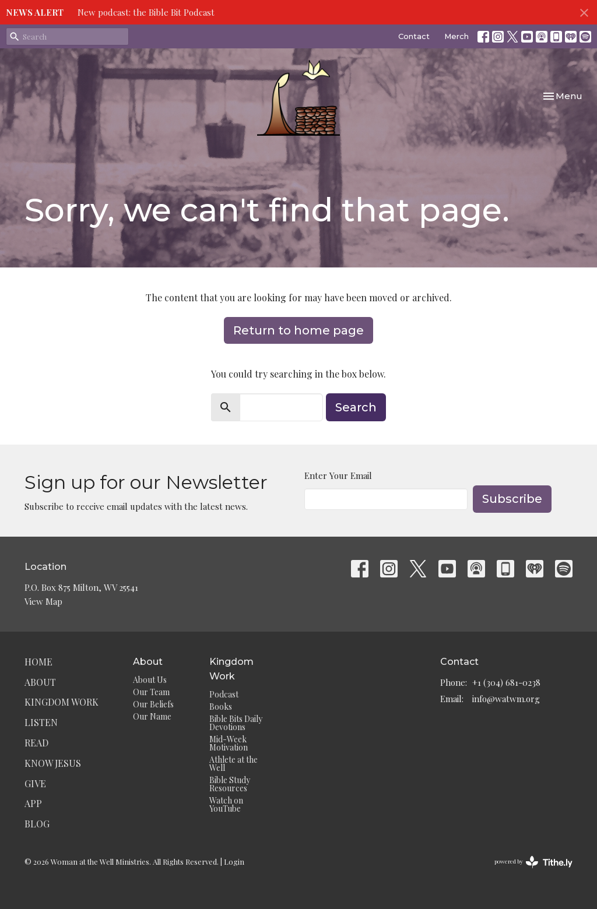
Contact (414, 36)
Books (220, 706)
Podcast (223, 694)
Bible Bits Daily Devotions (235, 722)
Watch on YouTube (226, 804)
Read (36, 743)
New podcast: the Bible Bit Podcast (146, 12)
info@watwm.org (506, 698)
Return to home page (298, 330)
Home (38, 662)
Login (234, 861)
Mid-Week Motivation (228, 743)
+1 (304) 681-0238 (506, 682)
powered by (533, 862)
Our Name (152, 716)
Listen (41, 722)
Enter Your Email (338, 475)
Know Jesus (52, 763)
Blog (37, 824)
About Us (150, 679)
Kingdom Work (61, 702)
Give (35, 783)
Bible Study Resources (229, 784)
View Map (43, 601)
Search (356, 407)
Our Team (151, 691)
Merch (456, 36)
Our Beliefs (153, 704)
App (33, 803)
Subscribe (512, 499)
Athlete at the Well (233, 763)
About (40, 682)
